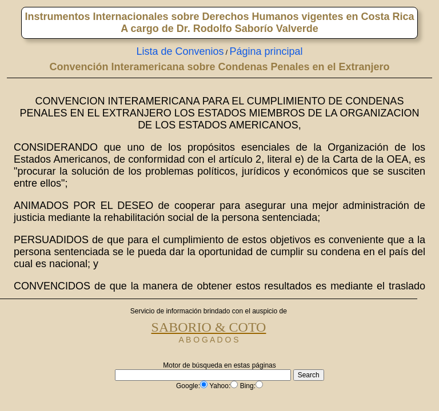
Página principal (266, 51)
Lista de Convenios (180, 51)
